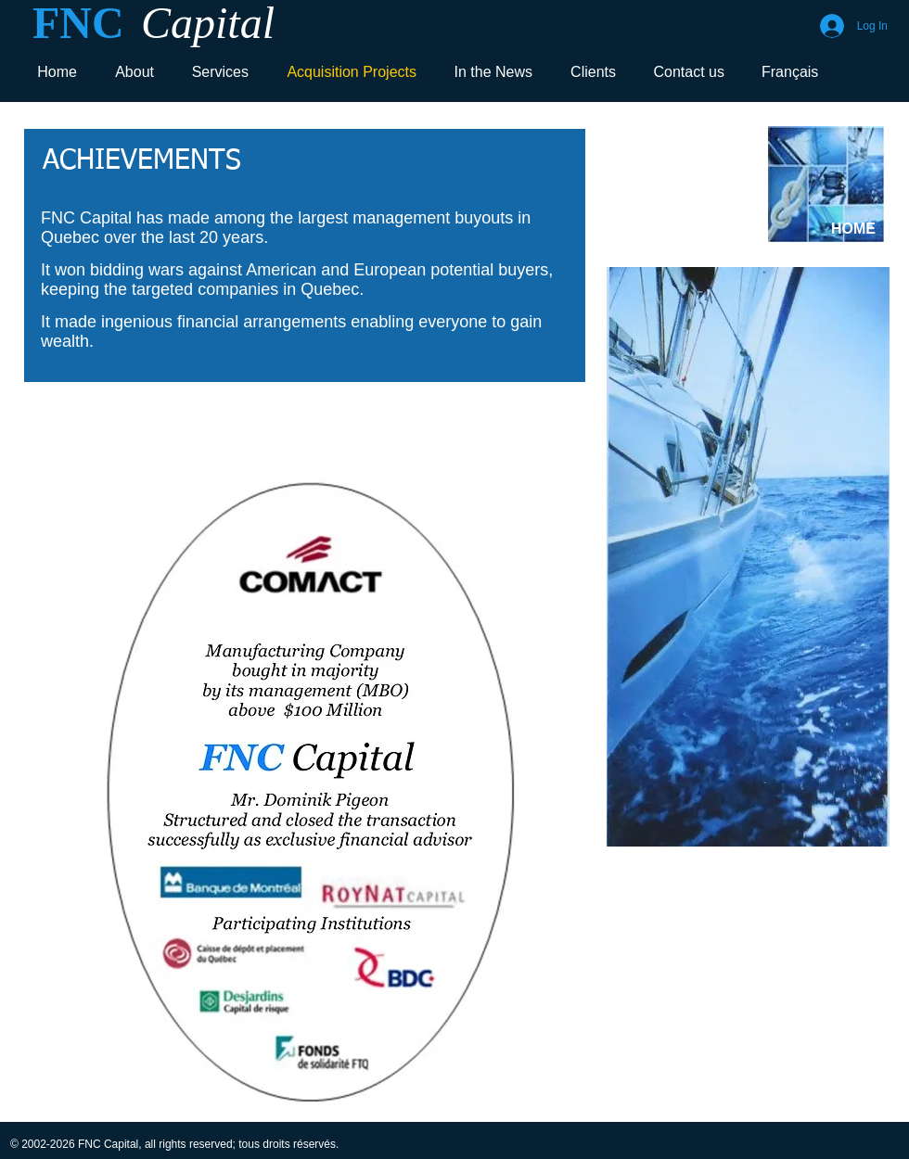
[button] (308, 791)
